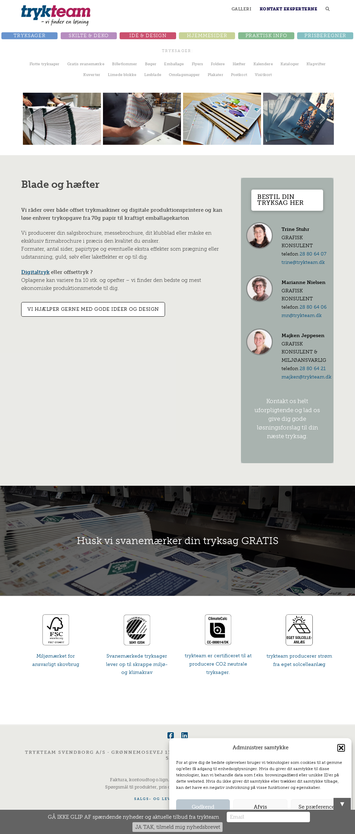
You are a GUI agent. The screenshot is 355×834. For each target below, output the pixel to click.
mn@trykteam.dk (302, 315)
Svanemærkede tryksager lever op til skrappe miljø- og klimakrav (137, 664)
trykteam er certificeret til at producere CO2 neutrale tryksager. (218, 664)
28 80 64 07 (313, 254)
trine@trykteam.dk (303, 262)
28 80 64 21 (313, 369)
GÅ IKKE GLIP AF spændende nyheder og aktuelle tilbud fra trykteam (133, 817)
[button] (341, 747)
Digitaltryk (35, 272)
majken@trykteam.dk (306, 377)
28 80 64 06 (313, 307)
